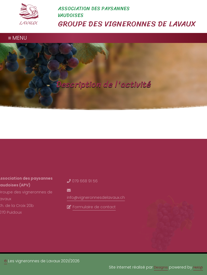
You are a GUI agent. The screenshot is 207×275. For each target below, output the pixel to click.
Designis (161, 267)
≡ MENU (17, 38)
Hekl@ (198, 267)
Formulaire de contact (92, 207)
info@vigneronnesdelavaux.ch (94, 197)
